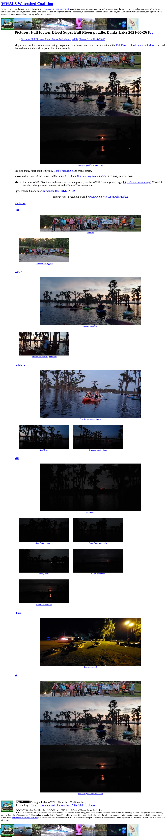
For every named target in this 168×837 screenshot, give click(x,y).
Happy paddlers (90, 326)
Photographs (37, 802)
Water (18, 271)
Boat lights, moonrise (98, 543)
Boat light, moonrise (44, 543)
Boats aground (90, 667)
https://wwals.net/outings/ (137, 182)
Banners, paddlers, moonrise (90, 165)
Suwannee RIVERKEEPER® (56, 9)
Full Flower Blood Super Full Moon (135, 45)
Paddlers (20, 365)
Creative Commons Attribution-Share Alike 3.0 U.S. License (63, 805)
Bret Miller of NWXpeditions (44, 356)
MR (17, 458)
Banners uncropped (44, 263)
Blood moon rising (44, 604)
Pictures (20, 203)
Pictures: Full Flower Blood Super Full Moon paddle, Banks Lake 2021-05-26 (63, 39)
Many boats (44, 574)
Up (151, 32)
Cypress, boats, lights (98, 450)
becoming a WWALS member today (108, 196)
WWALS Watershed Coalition (27, 3)
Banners (90, 233)
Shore (18, 613)
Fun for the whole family (90, 419)
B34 (17, 210)
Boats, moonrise (98, 574)
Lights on (44, 450)
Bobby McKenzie (63, 170)
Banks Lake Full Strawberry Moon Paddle (83, 176)
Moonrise (90, 512)
